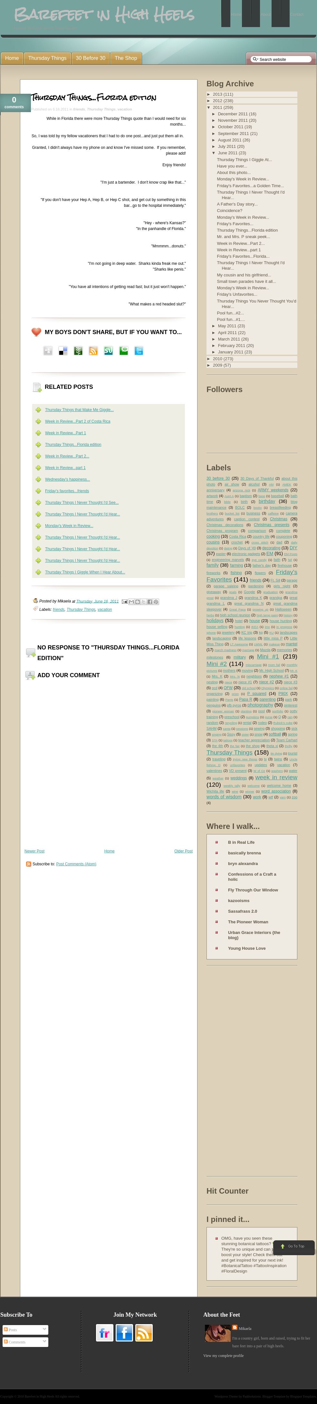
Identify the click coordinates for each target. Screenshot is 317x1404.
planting (246, 711)
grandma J (228, 598)
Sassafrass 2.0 (242, 911)
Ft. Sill (275, 580)
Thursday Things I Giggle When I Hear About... (85, 572)
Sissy (231, 734)
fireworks (213, 573)
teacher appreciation (254, 740)
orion (235, 694)
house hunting (281, 621)
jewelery (228, 632)
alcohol (254, 484)
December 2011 (233, 113)
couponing (284, 536)
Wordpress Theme (226, 1396)
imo (267, 627)
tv (265, 759)
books (258, 507)
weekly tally (232, 785)
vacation (125, 109)
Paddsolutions (252, 1396)
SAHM (211, 728)
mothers (229, 670)
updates (261, 765)
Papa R (245, 699)
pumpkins (252, 717)
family (213, 565)
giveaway (214, 592)
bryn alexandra (243, 863)
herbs (210, 615)
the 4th (217, 746)
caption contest (247, 519)
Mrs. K (217, 676)
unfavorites (237, 765)
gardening (256, 586)
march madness (225, 650)
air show (232, 484)
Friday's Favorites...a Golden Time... (250, 185)
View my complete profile (223, 1355)
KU (271, 632)
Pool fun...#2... (230, 313)
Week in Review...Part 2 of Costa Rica (77, 421)
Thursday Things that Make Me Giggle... (79, 410)
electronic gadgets (246, 554)
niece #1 (245, 682)
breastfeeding (280, 507)
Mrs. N (235, 676)
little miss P (273, 638)
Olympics (267, 688)
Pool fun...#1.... (231, 319)
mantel (291, 644)
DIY (293, 547)
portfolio (277, 711)
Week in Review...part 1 (65, 468)
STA (214, 740)
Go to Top (293, 1248)
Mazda (265, 650)
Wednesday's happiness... (67, 479)
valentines (214, 771)
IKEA (254, 627)
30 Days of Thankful (257, 478)
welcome (253, 785)
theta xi (272, 746)
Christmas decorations (225, 525)
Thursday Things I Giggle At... (244, 159)
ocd (214, 688)
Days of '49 (247, 548)
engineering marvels (228, 560)
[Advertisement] (232, 1072)
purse (269, 717)
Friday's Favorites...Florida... (243, 256)
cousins (213, 542)
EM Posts (290, 554)
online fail (286, 688)
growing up (260, 609)
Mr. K (294, 670)
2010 (218, 358)
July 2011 (227, 146)
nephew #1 (279, 676)
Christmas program (222, 531)
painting (213, 699)
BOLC (240, 507)
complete (283, 531)
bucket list (232, 513)
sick (294, 728)
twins (278, 759)
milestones (215, 657)
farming (236, 565)
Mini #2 (217, 663)
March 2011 (229, 339)
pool (261, 711)
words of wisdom (224, 796)
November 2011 (233, 120)
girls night (282, 586)
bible (227, 502)
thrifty (288, 746)
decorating (271, 548)
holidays (215, 620)
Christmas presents (271, 525)
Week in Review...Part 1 (65, 433)
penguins (214, 705)
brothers (212, 513)
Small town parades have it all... (246, 281)
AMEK (286, 484)
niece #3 (290, 682)
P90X (283, 693)
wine (235, 791)
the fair (235, 746)
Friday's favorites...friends (67, 491)
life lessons (247, 638)
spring (292, 734)
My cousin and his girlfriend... (244, 275)
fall (290, 560)
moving (247, 670)
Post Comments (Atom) (76, 864)
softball (275, 734)
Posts (10, 1330)
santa (226, 728)
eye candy (259, 560)
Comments (14, 1342)
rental (247, 723)
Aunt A (229, 496)
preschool (231, 717)
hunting (240, 627)
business (253, 513)
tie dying (276, 753)
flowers (260, 573)
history (288, 615)
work (257, 797)
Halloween (283, 609)
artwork (212, 496)
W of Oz (259, 771)
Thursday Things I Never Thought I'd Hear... (82, 514)
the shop (252, 746)
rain (290, 717)
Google (249, 592)
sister (245, 734)
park (288, 699)
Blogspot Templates (303, 1396)
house (254, 621)
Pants (229, 699)
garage (291, 580)
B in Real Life (241, 842)
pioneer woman (223, 711)
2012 (218, 100)
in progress (284, 627)
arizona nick (241, 490)
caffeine (273, 513)
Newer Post (34, 851)
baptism (246, 496)
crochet (237, 542)
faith (277, 560)
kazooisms (238, 900)
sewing (259, 728)
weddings (239, 778)
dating (228, 548)
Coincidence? (229, 210)
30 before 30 (218, 478)
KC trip (246, 632)
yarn (283, 797)
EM (270, 553)
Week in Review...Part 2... (67, 456)
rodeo (262, 723)
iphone (211, 632)
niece (228, 682)
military (240, 657)
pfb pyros (234, 705)
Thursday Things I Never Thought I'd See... (82, 502)
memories (284, 650)
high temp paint (267, 615)
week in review (276, 777)
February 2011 (232, 345)
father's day (262, 565)
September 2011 (234, 133)
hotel (238, 621)
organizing (215, 694)
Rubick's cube (283, 723)
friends (79, 109)
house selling (217, 627)
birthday (267, 501)
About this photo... (234, 172)
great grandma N (249, 603)
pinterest (290, 705)
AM (271, 484)
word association (276, 791)
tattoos (228, 740)
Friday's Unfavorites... (237, 294)
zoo (294, 797)
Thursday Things (101, 109)
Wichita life (215, 791)
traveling (219, 759)
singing (216, 734)
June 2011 (228, 152)
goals (232, 592)
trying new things (245, 759)
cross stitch (260, 542)
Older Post (183, 851)
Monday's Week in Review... (69, 526)
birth (244, 502)
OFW (228, 688)
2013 (218, 94)
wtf (270, 797)
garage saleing (226, 586)
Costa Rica (237, 536)
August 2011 (230, 140)
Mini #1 (268, 656)
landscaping (221, 638)
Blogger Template (274, 1396)
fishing (236, 573)
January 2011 (231, 352)
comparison (257, 531)
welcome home (279, 785)
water (293, 771)
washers (277, 771)
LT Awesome (239, 644)
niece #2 (266, 682)
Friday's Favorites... (235, 223)
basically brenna (244, 853)
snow (259, 734)
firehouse (284, 565)
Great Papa (237, 609)
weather (218, 778)
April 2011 (228, 332)
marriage (248, 650)
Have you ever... (232, 166)
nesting (212, 682)
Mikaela (245, 1328)
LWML (258, 644)
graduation (270, 592)
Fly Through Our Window (253, 890)
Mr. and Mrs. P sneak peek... (243, 236)
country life (261, 536)
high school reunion (235, 615)
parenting (268, 699)
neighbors (254, 676)
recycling (231, 723)
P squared (256, 693)
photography (260, 704)
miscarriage (253, 665)
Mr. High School (271, 670)
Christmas (278, 519)
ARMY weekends (273, 490)
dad (279, 542)
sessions (242, 728)
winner (249, 791)
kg (261, 632)
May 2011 (228, 325)
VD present (238, 771)
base (261, 496)
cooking (213, 536)
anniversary (216, 490)
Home (109, 851)
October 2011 (231, 126)
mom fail (274, 665)
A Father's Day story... (237, 204)
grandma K (253, 598)
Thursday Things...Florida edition (93, 97)
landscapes (288, 632)
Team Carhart (286, 740)
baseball (277, 496)
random (212, 723)
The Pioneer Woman (248, 921)
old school (248, 688)
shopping (278, 728)
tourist (292, 753)
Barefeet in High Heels (39, 1396)
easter (221, 554)
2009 (218, 365)
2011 (218, 107)
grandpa (275, 598)
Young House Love (247, 948)
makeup (274, 644)
